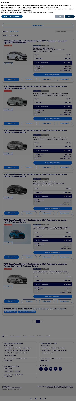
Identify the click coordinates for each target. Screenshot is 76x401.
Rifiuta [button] (59, 16)
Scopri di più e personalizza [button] (12, 16)
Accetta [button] (70, 16)
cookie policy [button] (55, 7)
